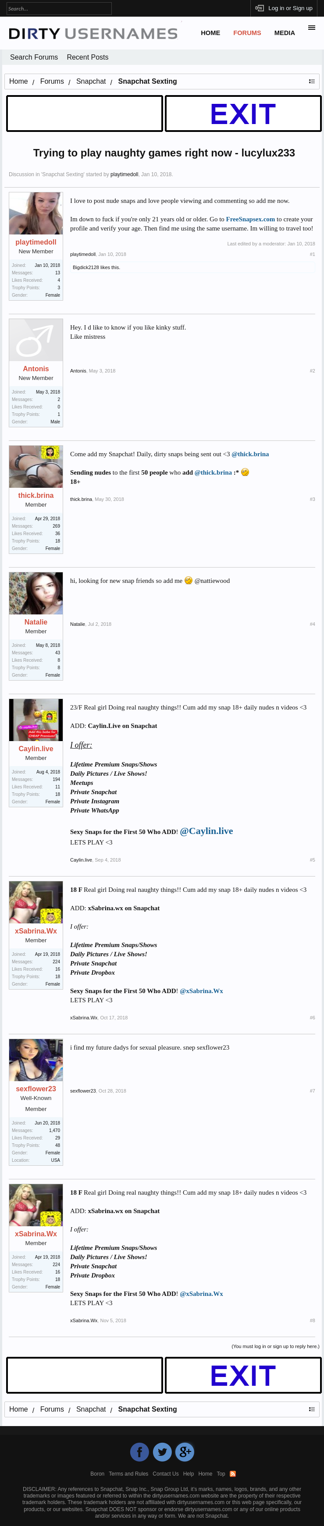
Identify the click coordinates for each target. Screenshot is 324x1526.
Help (188, 1474)
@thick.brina (250, 454)
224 (56, 961)
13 (57, 272)
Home (210, 32)
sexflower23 (36, 1089)
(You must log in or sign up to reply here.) (275, 1346)
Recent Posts (87, 57)
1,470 (54, 1130)
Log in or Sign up (290, 8)
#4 (312, 624)
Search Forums (34, 57)
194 (56, 779)
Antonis (36, 369)
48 (57, 1145)
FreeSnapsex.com (250, 219)
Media (284, 32)
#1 (312, 254)
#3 (312, 499)
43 (57, 652)
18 (57, 541)
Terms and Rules (128, 1474)
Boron (97, 1474)
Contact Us (165, 1474)
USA (55, 1160)
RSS (233, 1474)
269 (56, 526)
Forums (247, 32)
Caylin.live (35, 748)
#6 (312, 1017)
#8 (312, 1320)
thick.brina (36, 495)
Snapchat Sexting (62, 174)
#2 (312, 370)
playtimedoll (124, 174)
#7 (312, 1090)
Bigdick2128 (86, 267)
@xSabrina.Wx (201, 990)
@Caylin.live (206, 830)
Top (221, 1474)
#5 (312, 859)
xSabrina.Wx (36, 931)
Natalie (36, 622)
